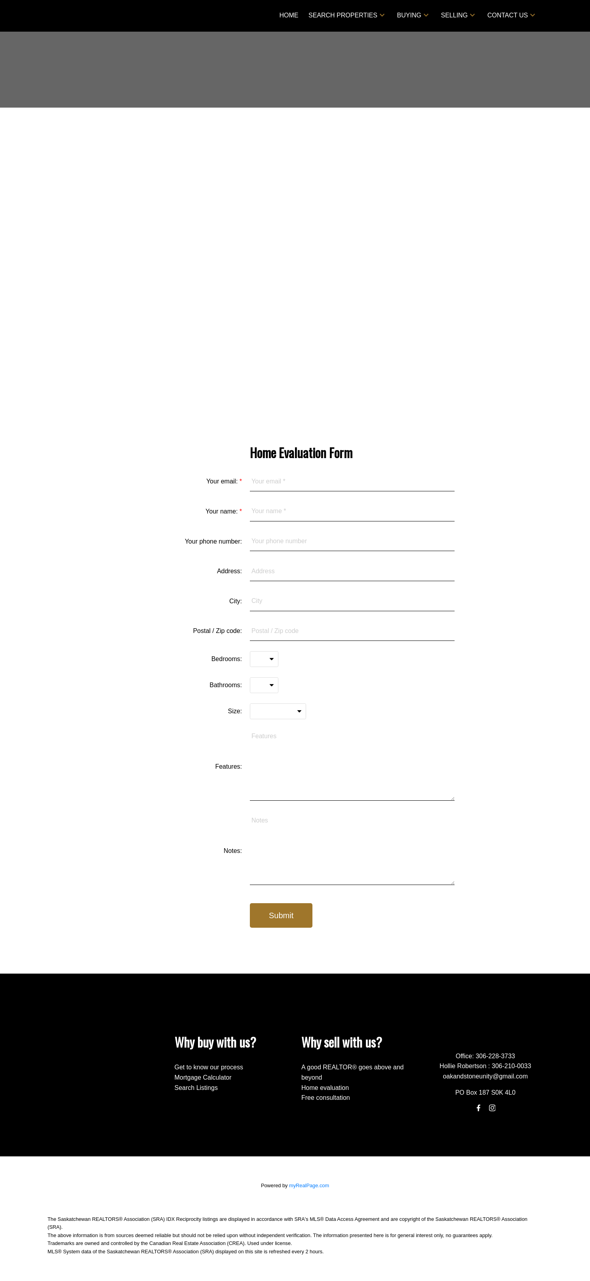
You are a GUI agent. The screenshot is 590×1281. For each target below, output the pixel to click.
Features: (228, 766)
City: (235, 601)
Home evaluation (325, 1087)
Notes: (233, 850)
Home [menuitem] (288, 15)
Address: (229, 571)
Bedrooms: (226, 659)
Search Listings (196, 1087)
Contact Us (507, 15)
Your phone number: (213, 541)
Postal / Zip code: (217, 630)
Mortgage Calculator (203, 1077)
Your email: (223, 481)
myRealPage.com (309, 1185)
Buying (409, 15)
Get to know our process (209, 1067)
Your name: (223, 511)
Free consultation (325, 1097)
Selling (454, 15)
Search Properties (342, 15)
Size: (235, 711)
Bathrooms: (225, 685)
